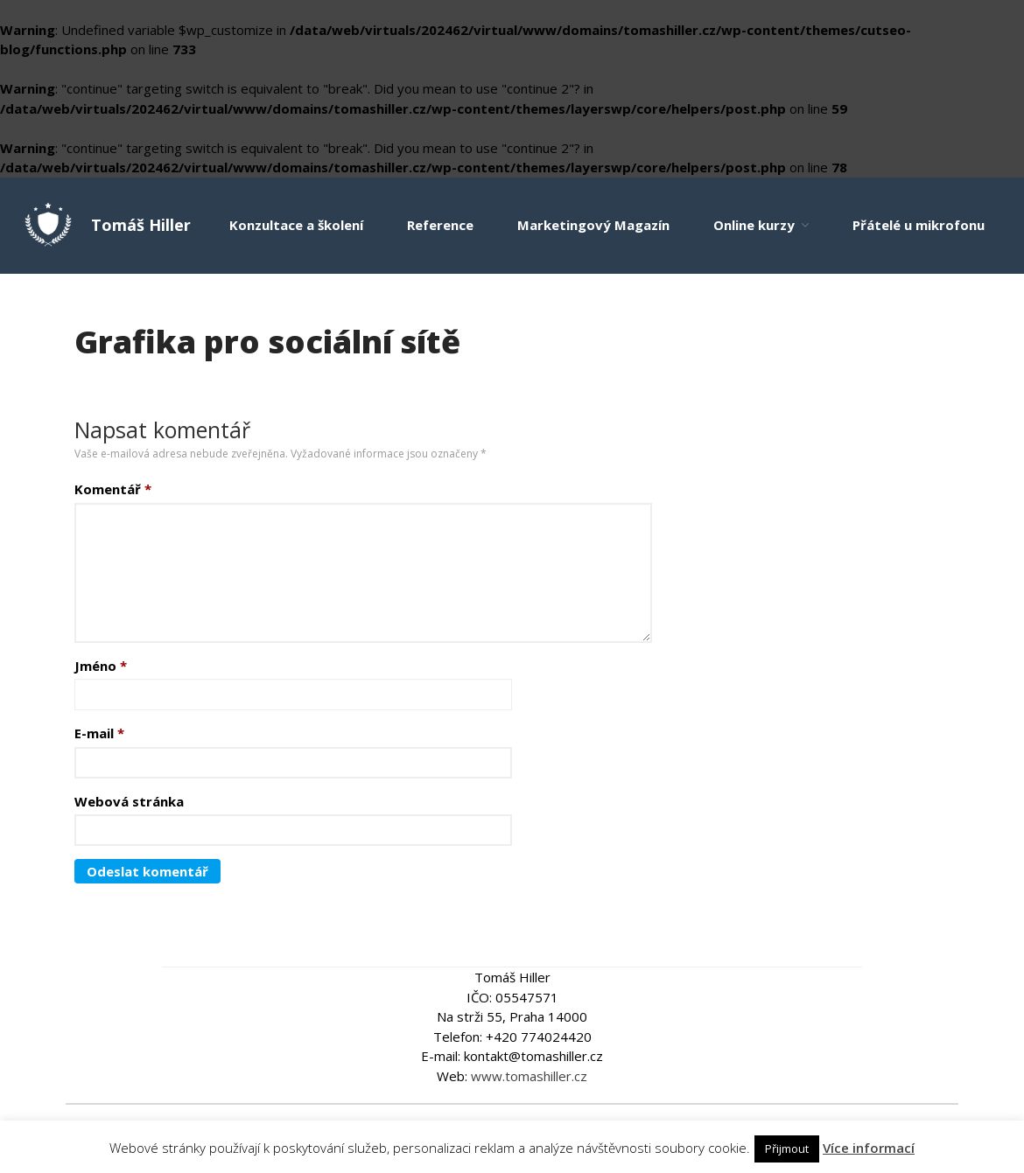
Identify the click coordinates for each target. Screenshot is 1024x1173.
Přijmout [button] (787, 1148)
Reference (440, 225)
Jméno (100, 665)
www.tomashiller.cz (529, 1076)
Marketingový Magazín (593, 225)
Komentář (112, 489)
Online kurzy (754, 225)
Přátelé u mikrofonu (918, 225)
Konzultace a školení (296, 225)
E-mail (99, 733)
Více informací (869, 1147)
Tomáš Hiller (141, 224)
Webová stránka (129, 801)
